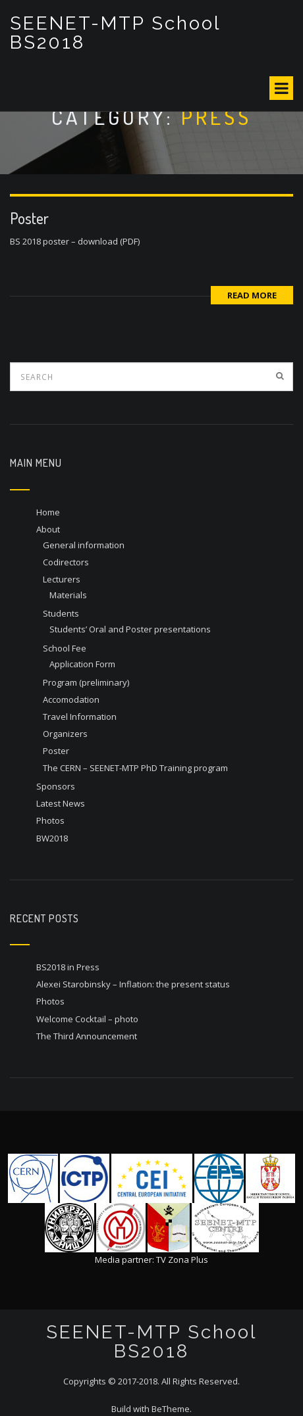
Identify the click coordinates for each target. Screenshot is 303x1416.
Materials (68, 595)
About (48, 529)
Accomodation (71, 699)
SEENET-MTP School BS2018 (115, 32)
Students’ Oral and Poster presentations (130, 629)
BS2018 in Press (67, 967)
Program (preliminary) (86, 682)
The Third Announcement (86, 1036)
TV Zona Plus (182, 1259)
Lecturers (61, 579)
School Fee (64, 648)
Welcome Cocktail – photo (87, 1019)
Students (61, 613)
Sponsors (55, 786)
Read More (252, 295)
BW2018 (52, 838)
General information (83, 545)
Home (48, 512)
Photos (50, 820)
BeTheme (171, 1409)
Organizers (65, 734)
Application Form (82, 664)
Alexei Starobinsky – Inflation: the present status (133, 984)
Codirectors (66, 562)
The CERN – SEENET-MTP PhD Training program (135, 768)
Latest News (60, 803)
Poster (29, 218)
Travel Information (80, 716)
